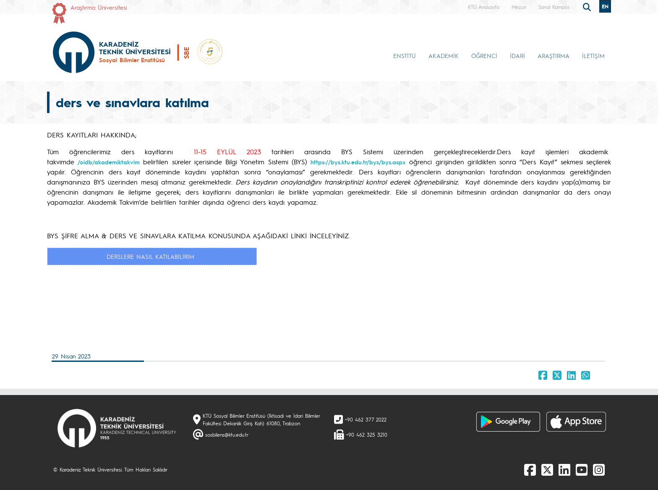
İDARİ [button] (517, 55)
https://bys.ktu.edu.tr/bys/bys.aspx (358, 162)
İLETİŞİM (593, 55)
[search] (588, 6)
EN (605, 6)
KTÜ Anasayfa (483, 6)
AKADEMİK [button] (443, 55)
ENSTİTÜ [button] (404, 55)
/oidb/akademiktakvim (109, 162)
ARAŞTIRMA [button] (553, 55)
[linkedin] (564, 469)
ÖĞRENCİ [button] (484, 55)
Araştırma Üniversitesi (98, 7)
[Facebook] (530, 469)
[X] (547, 469)
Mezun (519, 6)
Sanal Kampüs (553, 6)
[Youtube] (582, 469)
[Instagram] (599, 469)
